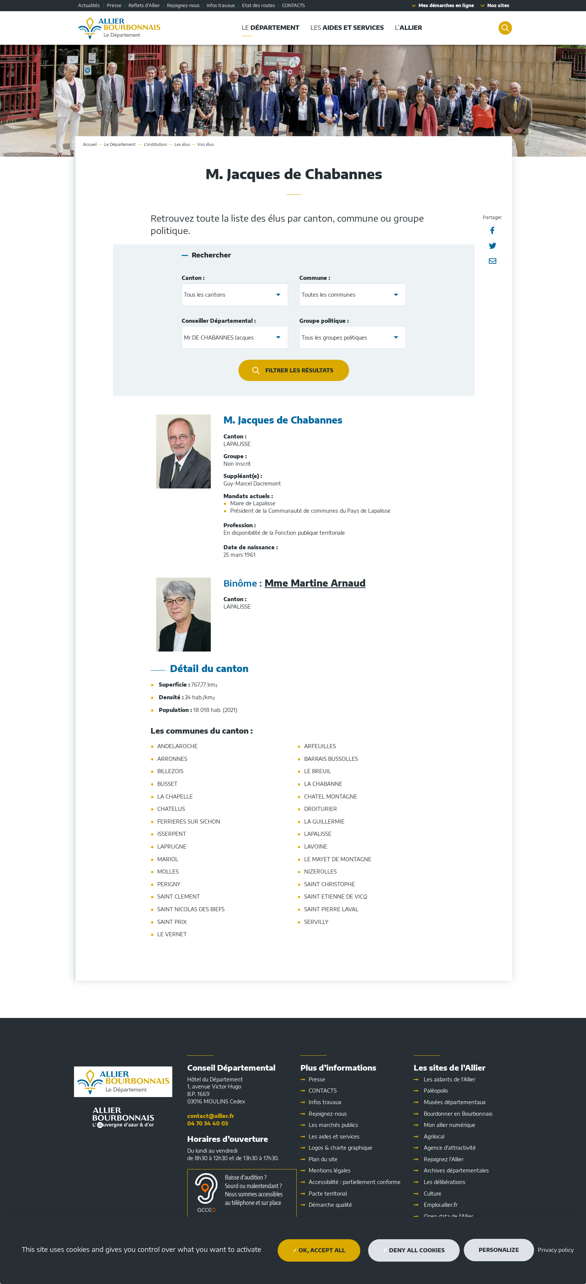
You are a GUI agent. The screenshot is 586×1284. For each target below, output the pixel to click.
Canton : (193, 278)
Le (120, 144)
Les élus (182, 144)
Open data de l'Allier (448, 1216)
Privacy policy (556, 1249)
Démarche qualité (330, 1205)
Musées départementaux (455, 1102)
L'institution (155, 144)
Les (334, 1136)
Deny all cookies (414, 1250)
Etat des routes (258, 5)
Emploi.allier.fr (440, 1205)
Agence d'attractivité (450, 1147)
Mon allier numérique (449, 1125)
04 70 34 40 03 (207, 1123)
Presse (114, 5)
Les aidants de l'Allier (449, 1079)
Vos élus (205, 144)
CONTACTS (293, 5)
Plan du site (323, 1159)
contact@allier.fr (210, 1116)
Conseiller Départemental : (219, 321)
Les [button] (344, 27)
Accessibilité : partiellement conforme (355, 1182)
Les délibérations (444, 1182)
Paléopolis (436, 1090)
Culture (432, 1193)
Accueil (90, 144)
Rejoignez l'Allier (443, 1159)
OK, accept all (319, 1250)
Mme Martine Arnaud (315, 582)
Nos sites (498, 5)
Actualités (89, 5)
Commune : (314, 278)
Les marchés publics (333, 1125)
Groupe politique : (324, 321)
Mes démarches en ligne (446, 5)
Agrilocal (434, 1136)
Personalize (499, 1250)
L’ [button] (406, 27)
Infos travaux (221, 5)
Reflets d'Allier (144, 5)
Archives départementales (456, 1170)
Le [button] (268, 27)
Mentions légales (330, 1170)
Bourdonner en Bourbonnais (458, 1113)
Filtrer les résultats (299, 370)
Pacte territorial (328, 1193)
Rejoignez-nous (183, 5)
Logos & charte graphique (340, 1147)
